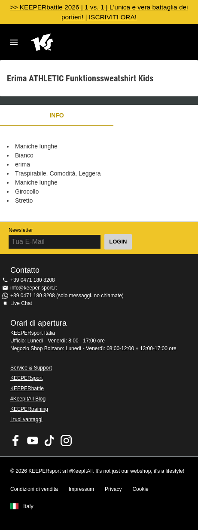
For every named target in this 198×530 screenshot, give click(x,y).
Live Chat (21, 303)
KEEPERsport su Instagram (66, 440)
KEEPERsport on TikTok (49, 440)
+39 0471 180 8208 (32, 280)
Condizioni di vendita (34, 489)
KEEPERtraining (29, 409)
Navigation (13, 42)
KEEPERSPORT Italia (92, 42)
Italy (28, 506)
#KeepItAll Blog (28, 399)
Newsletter (21, 230)
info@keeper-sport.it (33, 288)
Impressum (81, 489)
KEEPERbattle (27, 388)
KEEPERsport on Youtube (32, 440)
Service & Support (31, 368)
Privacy (113, 489)
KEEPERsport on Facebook (15, 440)
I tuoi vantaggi (26, 419)
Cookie (140, 489)
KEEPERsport (26, 378)
